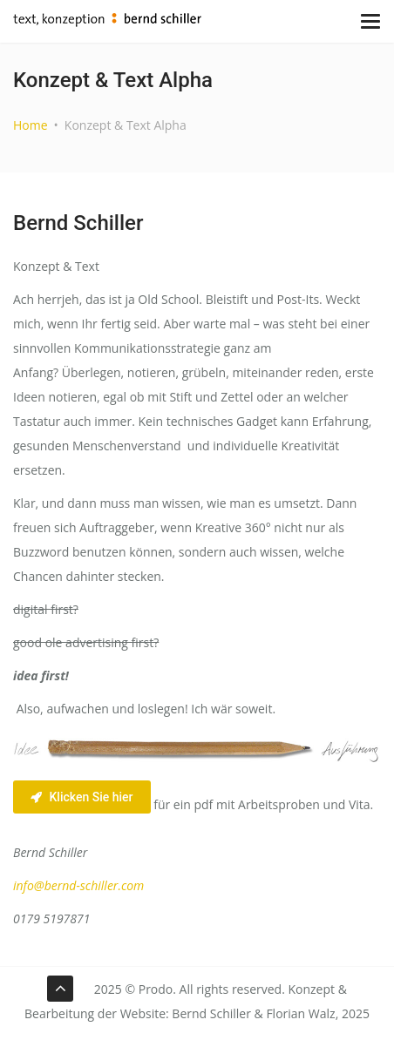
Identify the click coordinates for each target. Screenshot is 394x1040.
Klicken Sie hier (82, 797)
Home (30, 125)
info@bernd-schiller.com (78, 885)
